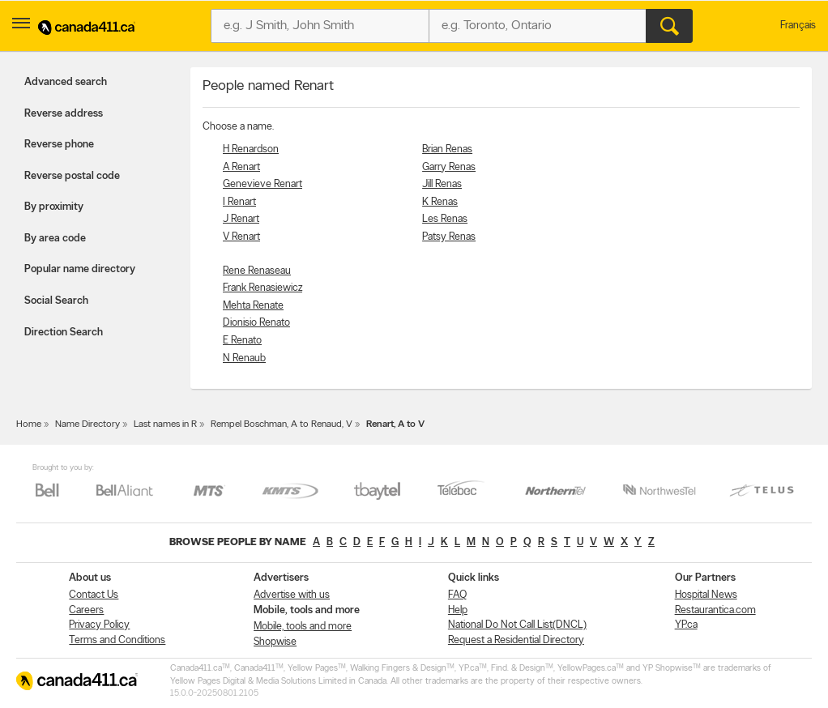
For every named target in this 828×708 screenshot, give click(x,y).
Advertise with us (292, 595)
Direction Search (63, 332)
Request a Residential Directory (516, 640)
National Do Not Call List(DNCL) (517, 625)
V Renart (241, 237)
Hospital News (706, 595)
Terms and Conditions (117, 640)
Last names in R (165, 424)
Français (798, 25)
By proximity (53, 207)
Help (457, 610)
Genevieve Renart (262, 184)
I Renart (239, 202)
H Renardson (251, 149)
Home (28, 424)
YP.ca (686, 625)
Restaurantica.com (715, 610)
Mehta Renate (253, 306)
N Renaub (244, 358)
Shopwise (275, 642)
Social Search (56, 301)
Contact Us (93, 595)
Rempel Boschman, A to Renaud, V (281, 424)
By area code (55, 238)
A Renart (241, 167)
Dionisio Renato (256, 323)
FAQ (457, 595)
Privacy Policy (99, 625)
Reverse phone (59, 144)
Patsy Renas (449, 237)
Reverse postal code (72, 176)
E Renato (242, 340)
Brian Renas (447, 149)
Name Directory (87, 424)
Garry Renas (449, 167)
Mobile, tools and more (303, 626)
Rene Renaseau (257, 271)
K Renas (440, 202)
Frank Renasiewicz (262, 288)
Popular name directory (79, 269)
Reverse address (63, 114)
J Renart (241, 219)
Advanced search (65, 82)
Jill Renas (442, 184)
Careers (86, 610)
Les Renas (444, 219)
